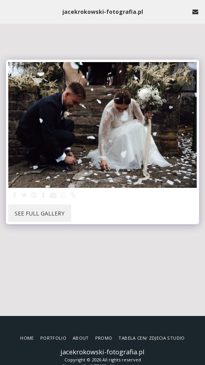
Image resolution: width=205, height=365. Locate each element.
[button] (8, 11)
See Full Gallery (39, 213)
